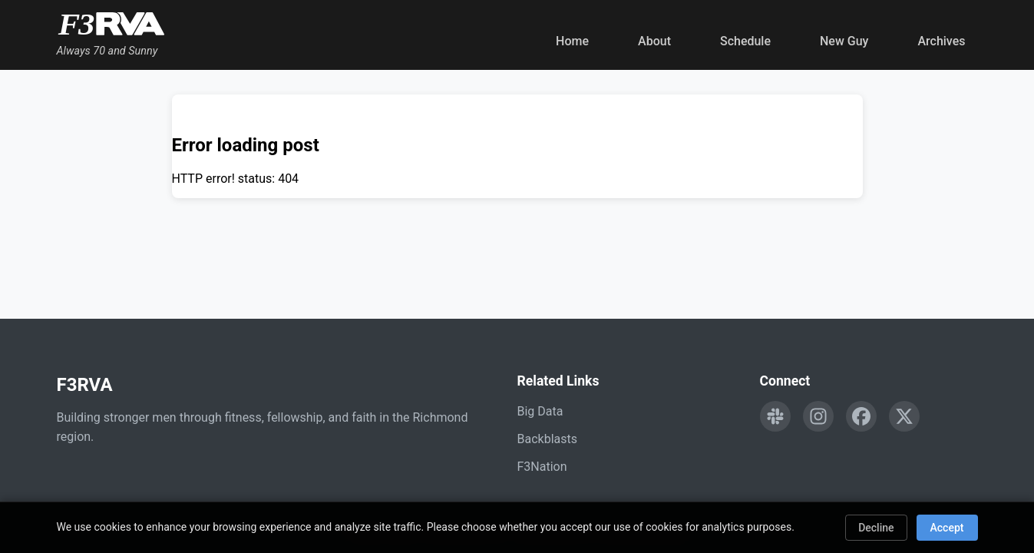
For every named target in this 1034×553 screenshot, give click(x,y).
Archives (941, 41)
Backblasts (547, 439)
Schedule (745, 41)
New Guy (844, 41)
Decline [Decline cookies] (876, 528)
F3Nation (542, 466)
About (654, 41)
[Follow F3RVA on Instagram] (818, 416)
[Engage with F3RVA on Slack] (775, 416)
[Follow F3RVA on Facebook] (861, 416)
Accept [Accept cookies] (947, 528)
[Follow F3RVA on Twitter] (904, 416)
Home (572, 41)
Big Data (540, 411)
